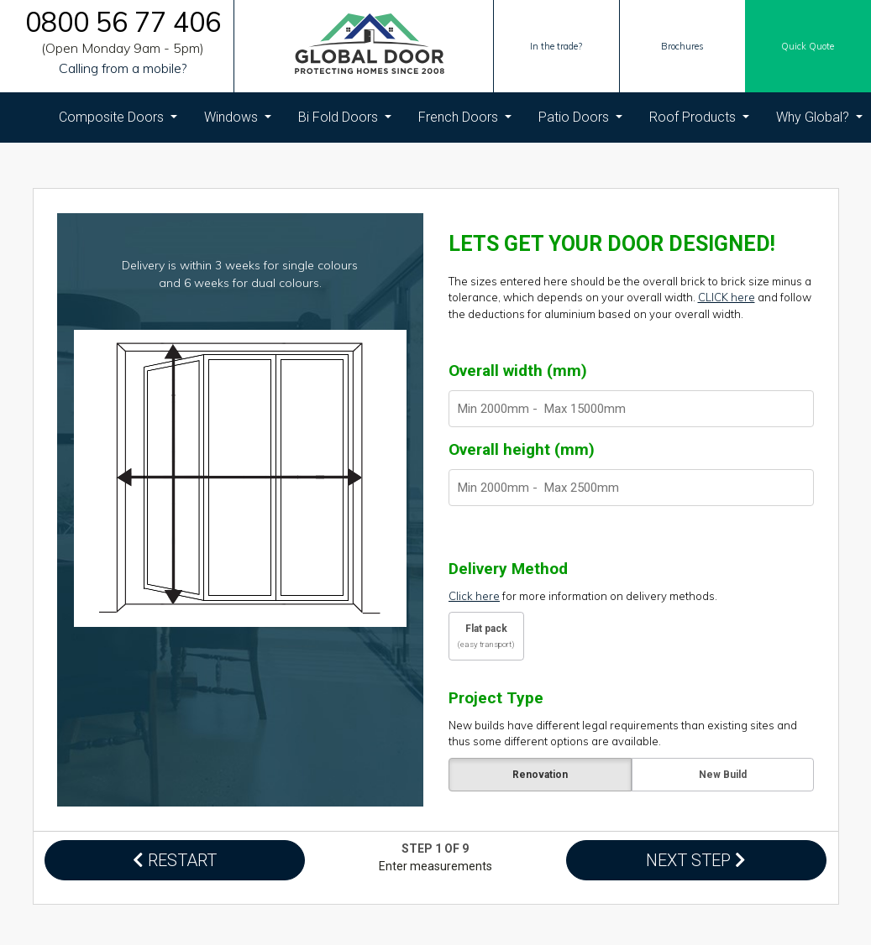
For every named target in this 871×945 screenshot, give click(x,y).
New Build (722, 775)
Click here (474, 596)
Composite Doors (113, 117)
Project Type (496, 697)
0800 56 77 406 (123, 22)
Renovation (539, 775)
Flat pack (486, 636)
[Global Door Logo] (370, 47)
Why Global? (814, 117)
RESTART (175, 860)
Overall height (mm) (522, 449)
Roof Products (694, 117)
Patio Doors (575, 117)
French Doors (459, 117)
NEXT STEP (696, 860)
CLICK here (726, 297)
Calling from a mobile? (122, 68)
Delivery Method (508, 568)
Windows (232, 117)
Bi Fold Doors (339, 117)
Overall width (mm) (518, 370)
